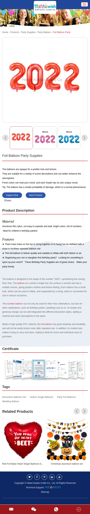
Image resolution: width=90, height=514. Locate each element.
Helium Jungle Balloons (41, 397)
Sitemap (45, 492)
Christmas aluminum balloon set (67, 464)
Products (14, 32)
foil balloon (46, 324)
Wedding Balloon (10, 401)
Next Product (35, 195)
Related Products (17, 411)
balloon (21, 283)
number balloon (15, 303)
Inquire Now (12, 195)
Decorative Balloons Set (14, 397)
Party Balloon (44, 32)
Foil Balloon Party (61, 32)
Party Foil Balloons (66, 397)
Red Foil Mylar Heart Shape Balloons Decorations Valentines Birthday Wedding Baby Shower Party (23, 464)
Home (5, 32)
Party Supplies (28, 32)
